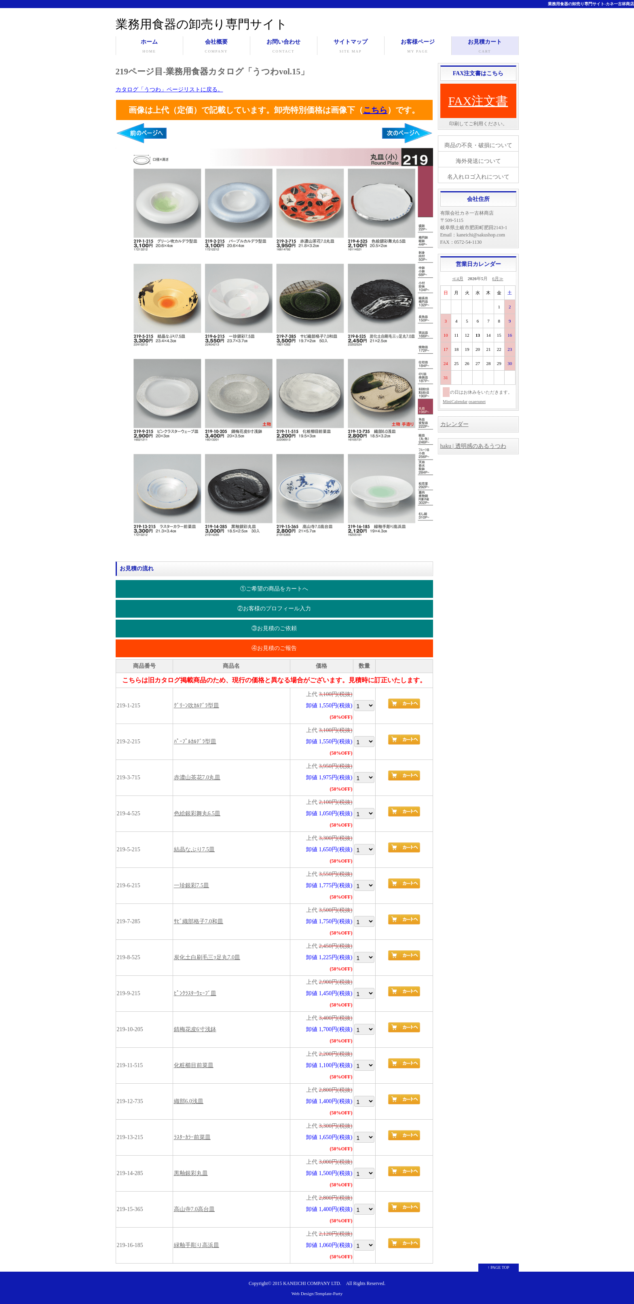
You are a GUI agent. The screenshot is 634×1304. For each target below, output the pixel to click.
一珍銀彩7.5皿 (191, 885)
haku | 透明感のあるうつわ (473, 446)
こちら (375, 110)
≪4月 (457, 278)
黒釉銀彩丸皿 (191, 1173)
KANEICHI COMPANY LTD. (312, 1283)
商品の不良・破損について (478, 145)
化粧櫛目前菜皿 (193, 1065)
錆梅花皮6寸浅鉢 (195, 1029)
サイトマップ (350, 47)
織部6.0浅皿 (189, 1101)
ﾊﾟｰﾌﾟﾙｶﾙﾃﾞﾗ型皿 (195, 742)
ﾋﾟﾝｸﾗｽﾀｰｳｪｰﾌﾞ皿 (195, 993)
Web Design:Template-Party (317, 1293)
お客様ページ (418, 47)
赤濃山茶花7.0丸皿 (197, 777)
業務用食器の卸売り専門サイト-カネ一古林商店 (591, 4)
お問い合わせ (283, 47)
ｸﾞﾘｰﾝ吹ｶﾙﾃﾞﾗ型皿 (196, 706)
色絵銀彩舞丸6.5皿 (197, 813)
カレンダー (454, 424)
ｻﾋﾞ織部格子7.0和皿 (199, 921)
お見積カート (485, 47)
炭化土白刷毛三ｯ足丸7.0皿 (207, 957)
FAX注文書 (478, 101)
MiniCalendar (455, 401)
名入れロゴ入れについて (478, 177)
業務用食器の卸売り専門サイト (201, 24)
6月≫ (497, 278)
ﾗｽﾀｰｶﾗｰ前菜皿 (192, 1137)
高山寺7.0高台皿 (194, 1209)
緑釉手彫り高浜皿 (196, 1245)
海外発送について (478, 161)
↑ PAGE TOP (498, 1267)
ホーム (149, 47)
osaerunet (477, 401)
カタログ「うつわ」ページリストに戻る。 (169, 90)
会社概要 (216, 47)
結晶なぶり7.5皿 (194, 849)
